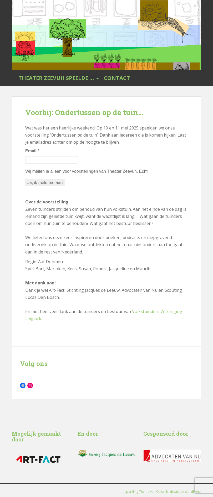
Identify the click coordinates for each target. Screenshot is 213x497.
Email (32, 151)
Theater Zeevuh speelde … (56, 78)
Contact (117, 78)
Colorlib (162, 491)
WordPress (193, 491)
